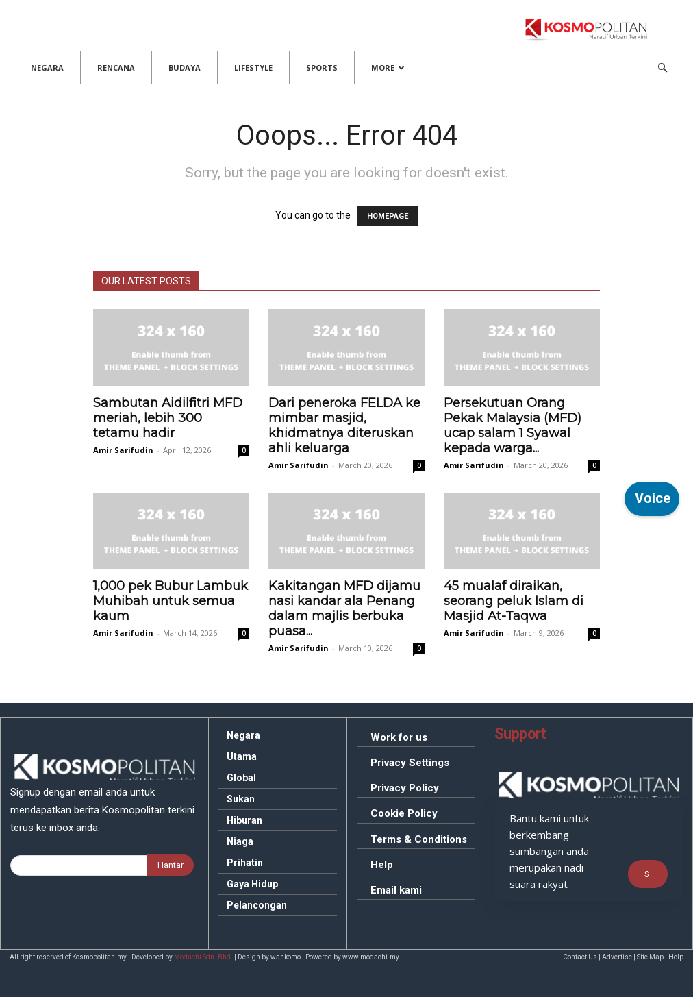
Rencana (116, 67)
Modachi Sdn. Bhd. (203, 957)
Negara (47, 67)
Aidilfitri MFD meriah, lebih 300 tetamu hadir (167, 418)
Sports (322, 67)
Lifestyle (253, 67)
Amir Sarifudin (123, 450)
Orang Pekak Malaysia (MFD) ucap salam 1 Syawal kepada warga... (512, 425)
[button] (662, 68)
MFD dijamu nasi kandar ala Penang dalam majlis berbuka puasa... (344, 608)
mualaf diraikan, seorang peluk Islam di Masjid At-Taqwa (513, 601)
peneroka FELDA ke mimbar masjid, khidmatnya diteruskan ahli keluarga (344, 425)
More (388, 67)
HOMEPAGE (387, 216)
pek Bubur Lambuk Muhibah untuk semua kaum (170, 601)
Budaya (184, 67)
